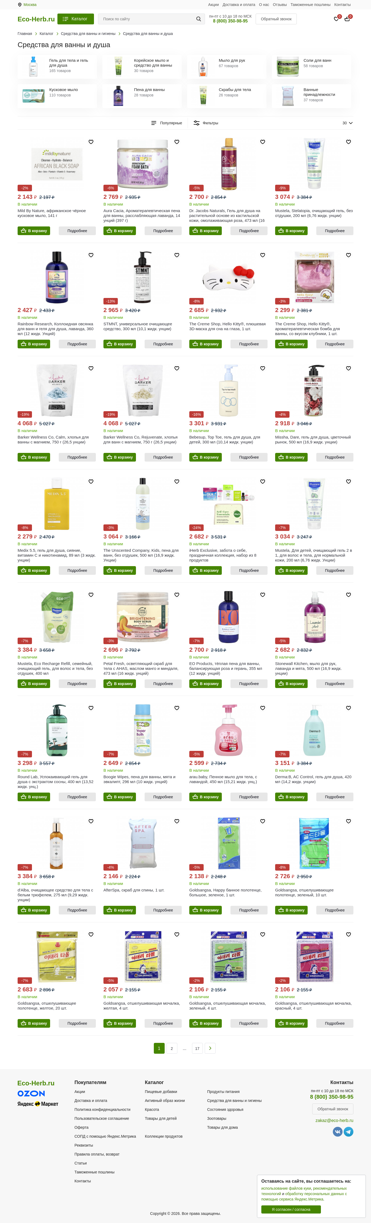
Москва (30, 4)
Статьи (80, 1163)
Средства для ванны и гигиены (234, 1100)
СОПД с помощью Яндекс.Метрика (105, 1136)
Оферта (81, 1127)
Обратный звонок (276, 19)
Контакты (342, 4)
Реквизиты (83, 1145)
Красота (152, 1109)
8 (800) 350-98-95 (230, 21)
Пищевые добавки (161, 1091)
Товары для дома (222, 1127)
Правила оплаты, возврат (96, 1154)
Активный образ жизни (165, 1100)
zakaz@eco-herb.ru (334, 1120)
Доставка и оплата (239, 4)
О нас (264, 4)
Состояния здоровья (225, 1109)
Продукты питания (223, 1091)
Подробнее (77, 231)
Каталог (79, 19)
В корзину (37, 231)
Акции (213, 4)
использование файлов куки (286, 1188)
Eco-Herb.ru (36, 19)
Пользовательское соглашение (101, 1118)
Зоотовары (216, 1118)
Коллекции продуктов (164, 1136)
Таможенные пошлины (311, 4)
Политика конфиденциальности (102, 1109)
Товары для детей (161, 1118)
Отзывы (280, 4)
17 (197, 1048)
